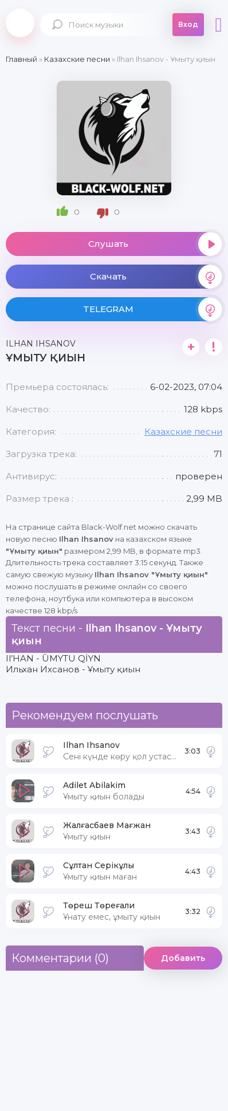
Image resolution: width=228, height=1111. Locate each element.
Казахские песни (183, 431)
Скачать (156, 277)
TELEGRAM (152, 309)
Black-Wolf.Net (20, 23)
